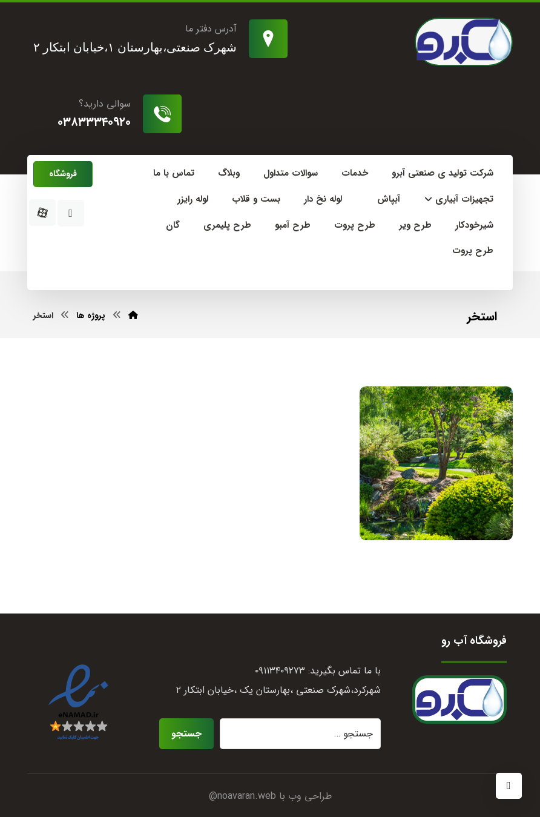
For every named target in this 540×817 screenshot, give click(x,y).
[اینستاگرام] (71, 213)
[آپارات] (42, 212)
